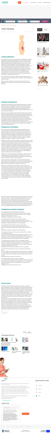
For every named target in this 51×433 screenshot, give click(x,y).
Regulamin (21, 426)
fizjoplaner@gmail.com (6, 400)
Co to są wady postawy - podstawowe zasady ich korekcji (26, 352)
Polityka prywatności (28, 426)
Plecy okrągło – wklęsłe (5, 351)
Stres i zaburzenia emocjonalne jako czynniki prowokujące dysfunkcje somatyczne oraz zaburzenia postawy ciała (6, 344)
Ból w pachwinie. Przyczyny (41, 42)
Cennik (12, 426)
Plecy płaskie (24, 342)
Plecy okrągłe (14, 342)
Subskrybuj (26, 413)
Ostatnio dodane (45, 30)
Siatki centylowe (33, 2)
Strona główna (4, 25)
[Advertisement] (25, 11)
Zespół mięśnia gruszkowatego (42, 85)
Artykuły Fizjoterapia (25, 2)
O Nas (4, 426)
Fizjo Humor (40, 2)
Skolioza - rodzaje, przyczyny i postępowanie (16, 352)
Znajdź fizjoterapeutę (46, 2)
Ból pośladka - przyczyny (41, 56)
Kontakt (8, 426)
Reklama (16, 426)
